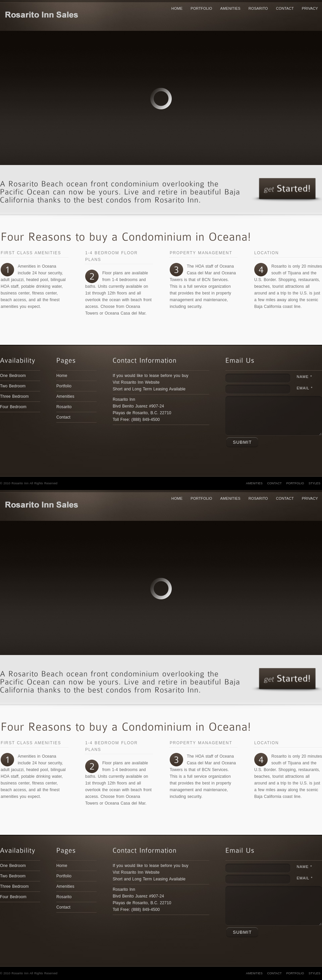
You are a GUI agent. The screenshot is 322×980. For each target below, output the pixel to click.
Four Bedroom (13, 406)
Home (176, 8)
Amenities (230, 8)
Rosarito (258, 8)
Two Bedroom (12, 386)
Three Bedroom (14, 396)
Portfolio (201, 8)
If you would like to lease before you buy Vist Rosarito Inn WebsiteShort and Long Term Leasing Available (151, 382)
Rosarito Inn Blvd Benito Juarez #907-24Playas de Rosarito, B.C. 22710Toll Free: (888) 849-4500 (142, 409)
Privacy (310, 8)
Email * (305, 388)
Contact (285, 8)
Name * (304, 377)
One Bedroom (13, 375)
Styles (314, 483)
